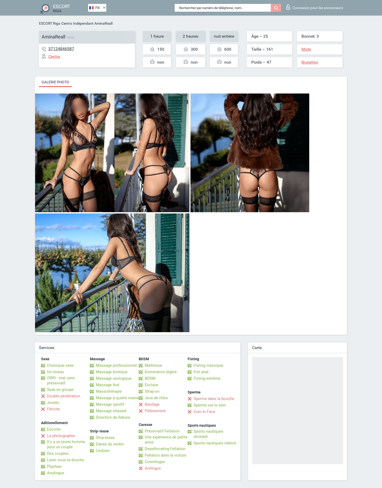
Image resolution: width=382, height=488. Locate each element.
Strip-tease (105, 437)
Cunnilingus (155, 461)
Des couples (58, 453)
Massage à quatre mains (117, 398)
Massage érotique (111, 372)
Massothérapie (109, 391)
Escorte (54, 429)
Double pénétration (63, 396)
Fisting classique (208, 365)
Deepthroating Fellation (165, 448)
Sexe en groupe (60, 389)
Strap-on (152, 391)
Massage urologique (113, 378)
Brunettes (309, 62)
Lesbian (102, 450)
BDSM (150, 378)
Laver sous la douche (65, 460)
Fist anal (201, 372)
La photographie (61, 435)
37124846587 (61, 48)
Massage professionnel (116, 365)
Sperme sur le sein (210, 405)
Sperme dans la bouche (214, 398)
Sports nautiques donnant (208, 434)
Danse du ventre (110, 444)
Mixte (306, 49)
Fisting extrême (207, 378)
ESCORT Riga (49, 23)
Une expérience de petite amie (166, 440)
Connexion (314, 7)
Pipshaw (54, 466)
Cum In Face (204, 411)
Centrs (66, 23)
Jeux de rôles (156, 398)
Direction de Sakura (113, 417)
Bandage (152, 404)
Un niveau (55, 372)
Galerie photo (55, 82)
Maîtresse (153, 365)
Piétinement (155, 411)
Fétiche (53, 409)
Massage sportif (110, 404)
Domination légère (161, 372)
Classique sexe (60, 365)
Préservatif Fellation (162, 431)
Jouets (53, 402)
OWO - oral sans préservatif (61, 380)
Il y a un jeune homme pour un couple (66, 444)
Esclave (151, 385)
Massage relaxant (111, 411)
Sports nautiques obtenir (215, 443)
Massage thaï (107, 385)
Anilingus (153, 468)
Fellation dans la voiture (165, 455)
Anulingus (55, 473)
